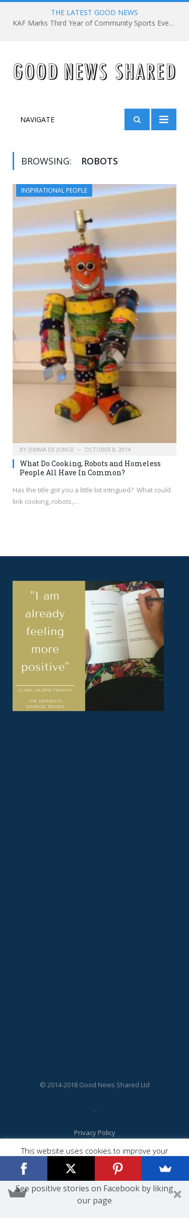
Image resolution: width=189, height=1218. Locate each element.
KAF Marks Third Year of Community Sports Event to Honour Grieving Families (97, 23)
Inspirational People (54, 190)
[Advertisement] (53, 880)
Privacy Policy (94, 1132)
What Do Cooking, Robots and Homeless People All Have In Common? (90, 468)
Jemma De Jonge (51, 449)
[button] (94, 1199)
